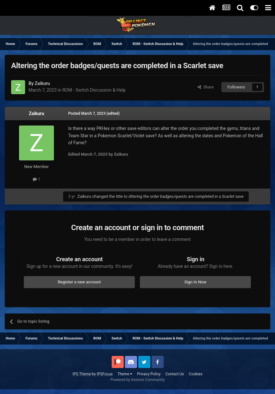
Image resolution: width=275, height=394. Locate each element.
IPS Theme (82, 374)
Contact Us (174, 374)
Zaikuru (36, 113)
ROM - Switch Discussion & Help (94, 90)
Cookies (195, 374)
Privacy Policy (148, 374)
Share (206, 87)
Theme (124, 374)
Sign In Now (195, 282)
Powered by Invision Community (137, 380)
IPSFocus (105, 374)
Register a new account (79, 282)
